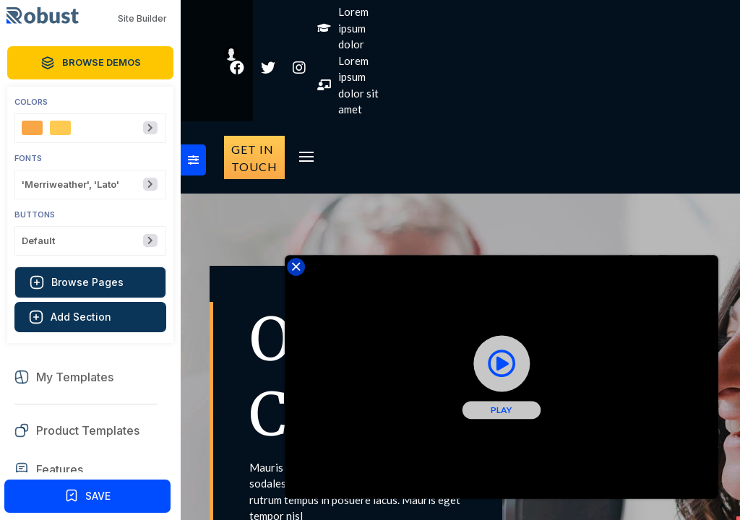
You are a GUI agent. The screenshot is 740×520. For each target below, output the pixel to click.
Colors (31, 102)
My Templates (74, 377)
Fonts (28, 158)
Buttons (34, 215)
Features (59, 470)
